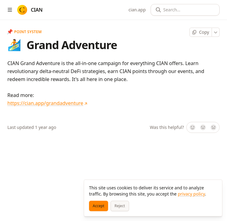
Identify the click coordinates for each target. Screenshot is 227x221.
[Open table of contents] (10, 10)
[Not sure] (203, 127)
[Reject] (120, 206)
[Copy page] (200, 32)
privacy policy (191, 194)
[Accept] (98, 206)
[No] (213, 127)
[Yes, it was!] (192, 127)
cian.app (137, 10)
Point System (24, 31)
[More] (216, 32)
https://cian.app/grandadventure (47, 103)
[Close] (215, 187)
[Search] (187, 9)
